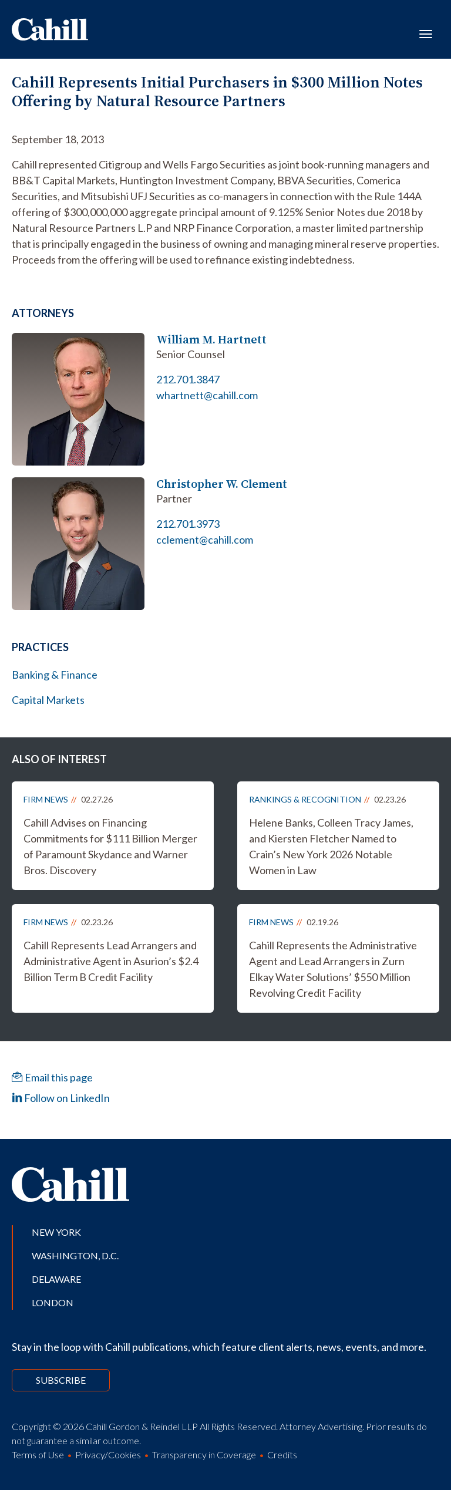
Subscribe (61, 1380)
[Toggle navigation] (425, 33)
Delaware (56, 1279)
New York (56, 1232)
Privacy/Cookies (108, 1454)
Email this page (52, 1077)
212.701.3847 (188, 379)
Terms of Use (38, 1454)
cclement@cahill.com (204, 539)
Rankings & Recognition (305, 799)
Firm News (45, 799)
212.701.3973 (188, 523)
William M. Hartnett (211, 339)
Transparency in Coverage (204, 1454)
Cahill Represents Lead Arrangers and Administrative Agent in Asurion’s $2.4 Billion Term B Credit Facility (110, 961)
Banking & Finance (54, 674)
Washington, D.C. (75, 1255)
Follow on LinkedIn (61, 1097)
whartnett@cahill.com (207, 395)
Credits (282, 1454)
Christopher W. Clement (221, 484)
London (52, 1302)
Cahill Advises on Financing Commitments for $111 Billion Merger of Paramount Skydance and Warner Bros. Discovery (110, 846)
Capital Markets (48, 699)
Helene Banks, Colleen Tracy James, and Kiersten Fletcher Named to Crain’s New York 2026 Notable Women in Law (331, 846)
